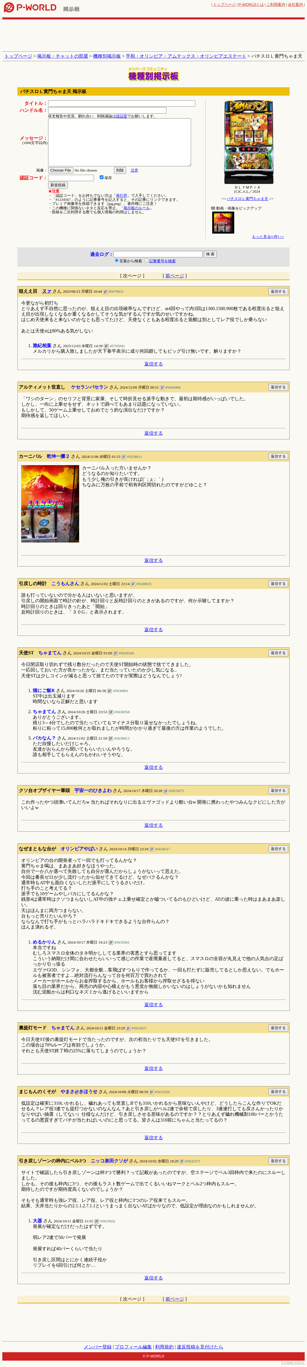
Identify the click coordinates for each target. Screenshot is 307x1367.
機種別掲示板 (107, 56)
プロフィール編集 (133, 1346)
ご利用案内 (275, 4)
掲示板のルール (136, 208)
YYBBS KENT (293, 1362)
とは (251, 4)
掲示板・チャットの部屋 (62, 56)
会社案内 (295, 4)
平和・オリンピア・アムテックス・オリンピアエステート (186, 56)
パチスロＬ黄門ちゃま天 (247, 198)
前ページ (175, 275)
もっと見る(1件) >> (268, 236)
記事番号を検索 (162, 261)
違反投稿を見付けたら (200, 1346)
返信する (153, 363)
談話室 (121, 116)
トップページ (224, 4)
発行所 (121, 195)
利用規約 (164, 1346)
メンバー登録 (98, 1346)
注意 (134, 170)
